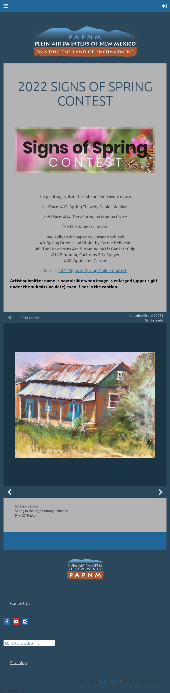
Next (160, 492)
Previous (9, 492)
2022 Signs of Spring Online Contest (92, 270)
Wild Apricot (111, 681)
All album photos (9, 317)
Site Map (18, 662)
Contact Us (20, 603)
